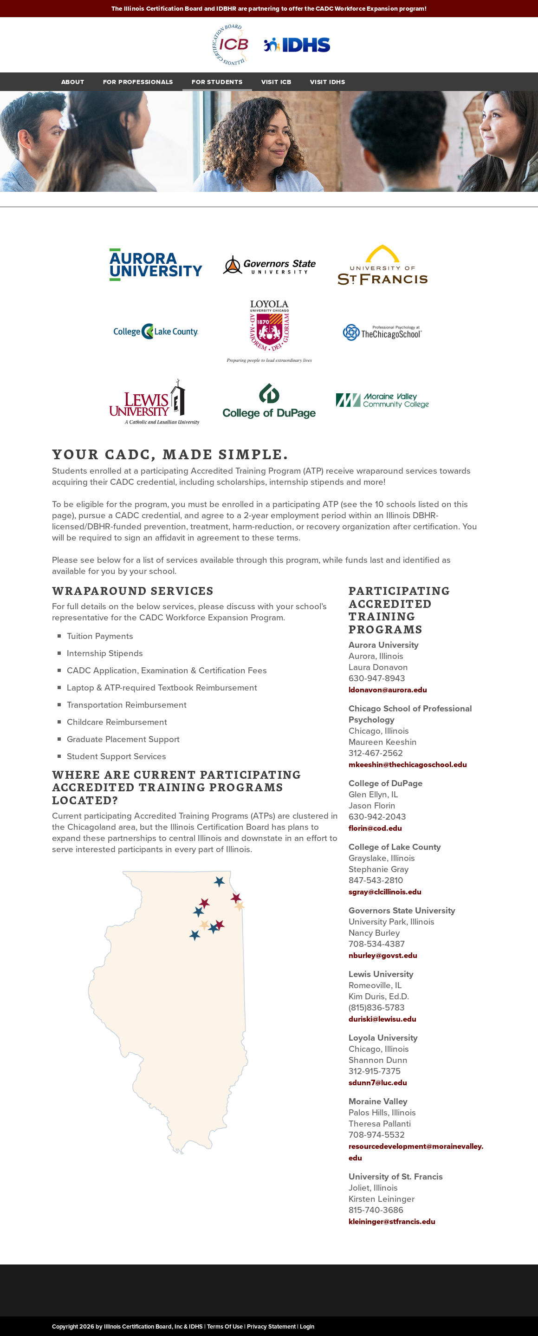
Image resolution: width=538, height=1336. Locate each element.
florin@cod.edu (375, 828)
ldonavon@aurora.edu (388, 690)
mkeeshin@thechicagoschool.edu (408, 764)
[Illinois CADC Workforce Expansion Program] (269, 44)
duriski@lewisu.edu (382, 1019)
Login (307, 1326)
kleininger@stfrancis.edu (392, 1221)
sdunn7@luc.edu (378, 1082)
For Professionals (138, 81)
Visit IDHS (327, 81)
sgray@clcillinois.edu (385, 892)
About (72, 81)
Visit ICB (276, 81)
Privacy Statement (271, 1326)
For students (217, 81)
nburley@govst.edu (383, 955)
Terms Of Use (225, 1326)
